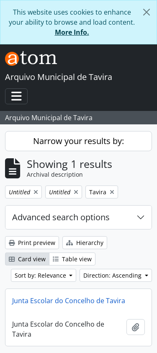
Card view (27, 259)
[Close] (146, 12)
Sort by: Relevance (41, 275)
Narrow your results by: (78, 141)
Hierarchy (84, 243)
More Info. (72, 32)
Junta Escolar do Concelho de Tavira (68, 300)
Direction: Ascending (113, 275)
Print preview (32, 243)
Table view (72, 259)
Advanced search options (61, 217)
